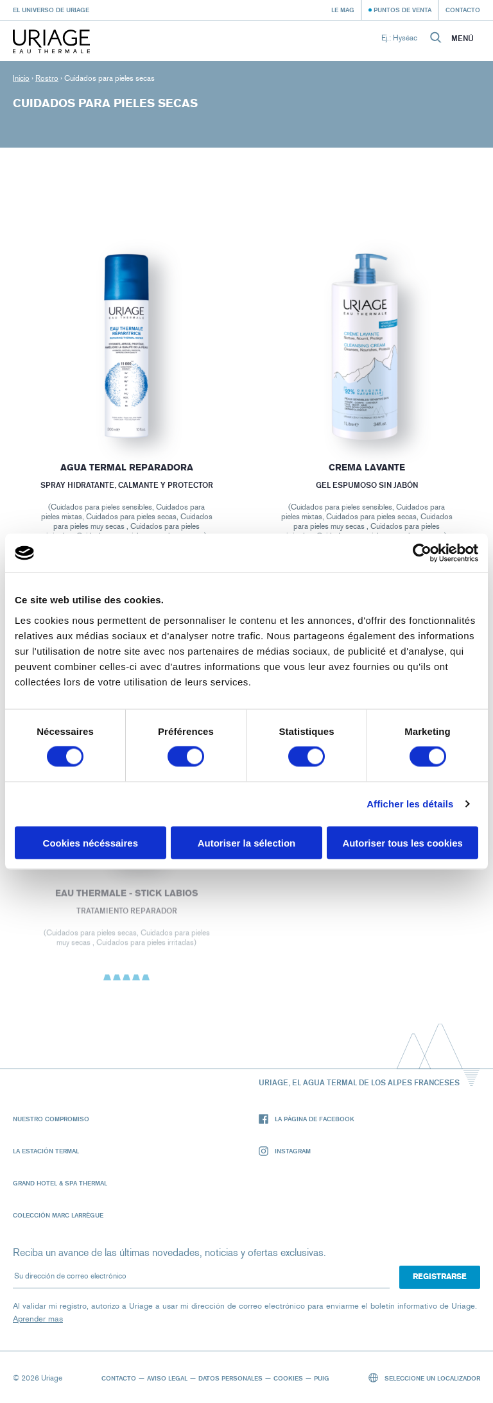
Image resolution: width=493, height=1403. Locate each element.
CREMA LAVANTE (367, 467)
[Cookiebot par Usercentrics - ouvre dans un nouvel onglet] (422, 553)
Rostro (46, 78)
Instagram (285, 1151)
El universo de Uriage (51, 9)
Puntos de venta (402, 9)
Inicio (21, 78)
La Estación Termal (46, 1151)
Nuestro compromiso (51, 1119)
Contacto (462, 9)
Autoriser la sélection (247, 842)
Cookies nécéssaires (90, 842)
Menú (462, 38)
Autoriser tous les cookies (402, 842)
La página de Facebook (306, 1119)
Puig (321, 1378)
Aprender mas (38, 1318)
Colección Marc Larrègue (58, 1215)
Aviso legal (167, 1378)
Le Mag (342, 9)
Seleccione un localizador (424, 1377)
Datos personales (230, 1378)
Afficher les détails (410, 803)
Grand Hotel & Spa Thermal (60, 1183)
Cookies (288, 1378)
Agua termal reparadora (126, 467)
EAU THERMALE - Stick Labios (126, 896)
